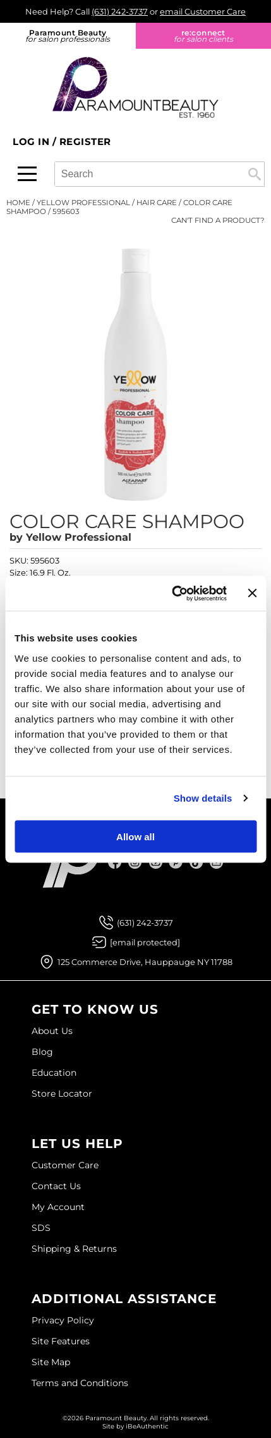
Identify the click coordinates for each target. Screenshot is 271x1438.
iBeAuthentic (147, 1426)
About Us (52, 1031)
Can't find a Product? (218, 220)
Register (85, 142)
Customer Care (65, 1165)
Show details (203, 798)
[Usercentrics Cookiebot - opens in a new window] (172, 593)
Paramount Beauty (68, 36)
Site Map (51, 1362)
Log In (32, 142)
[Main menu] (27, 173)
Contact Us (56, 1186)
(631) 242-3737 (120, 11)
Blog (42, 1051)
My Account (58, 1207)
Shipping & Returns (74, 1248)
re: (203, 36)
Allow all (135, 836)
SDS (41, 1227)
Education (54, 1072)
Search (254, 174)
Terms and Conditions (80, 1383)
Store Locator (62, 1093)
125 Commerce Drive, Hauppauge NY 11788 (144, 962)
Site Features (61, 1341)
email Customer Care (203, 11)
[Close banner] (252, 593)
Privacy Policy (63, 1320)
